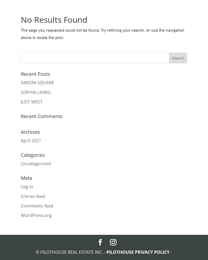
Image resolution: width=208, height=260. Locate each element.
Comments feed (37, 206)
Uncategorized (36, 164)
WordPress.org (36, 215)
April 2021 (31, 141)
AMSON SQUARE (37, 83)
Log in (27, 187)
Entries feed (33, 196)
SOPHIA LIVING (36, 92)
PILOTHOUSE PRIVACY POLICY (138, 252)
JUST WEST (32, 102)
